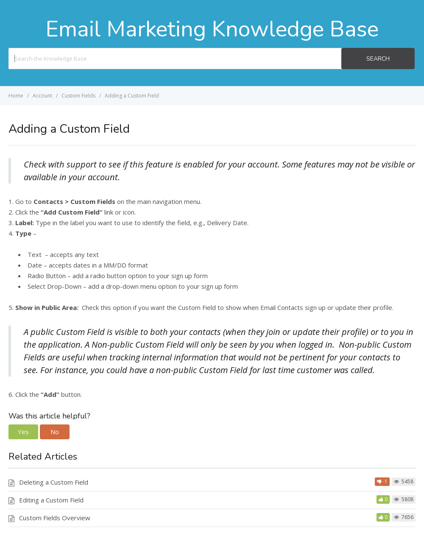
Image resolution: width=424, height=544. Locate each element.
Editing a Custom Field (51, 500)
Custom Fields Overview (54, 517)
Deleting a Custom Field (53, 482)
